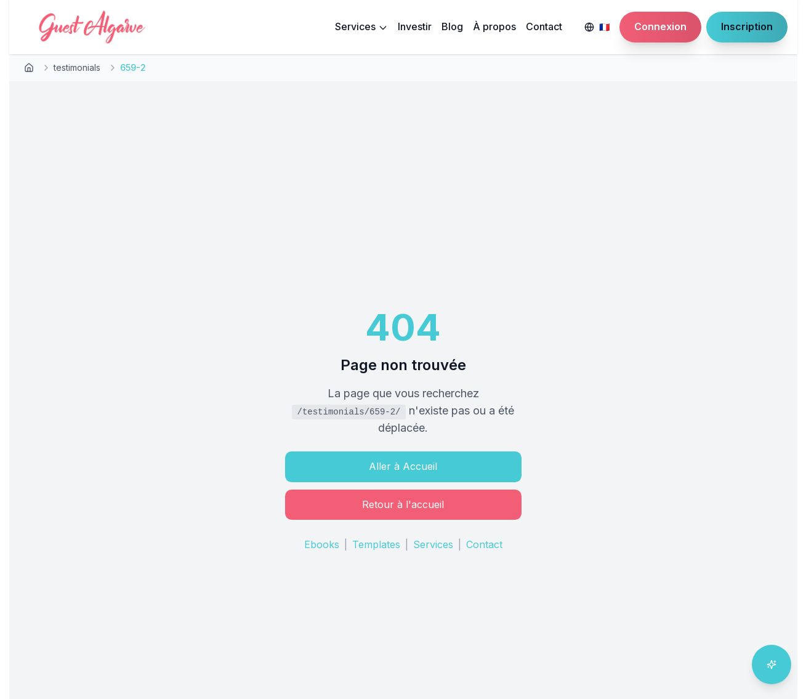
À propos (494, 26)
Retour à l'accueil (403, 504)
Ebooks (321, 544)
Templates (376, 544)
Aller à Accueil (403, 466)
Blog (452, 26)
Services (361, 26)
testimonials (77, 67)
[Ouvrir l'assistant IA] (771, 664)
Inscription (747, 26)
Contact (544, 26)
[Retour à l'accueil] (29, 68)
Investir (415, 26)
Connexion (660, 26)
